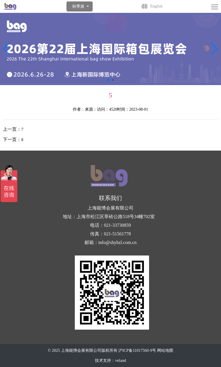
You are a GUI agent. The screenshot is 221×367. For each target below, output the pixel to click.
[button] (214, 49)
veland (120, 360)
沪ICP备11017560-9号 (137, 350)
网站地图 (165, 350)
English (156, 6)
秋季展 (78, 6)
